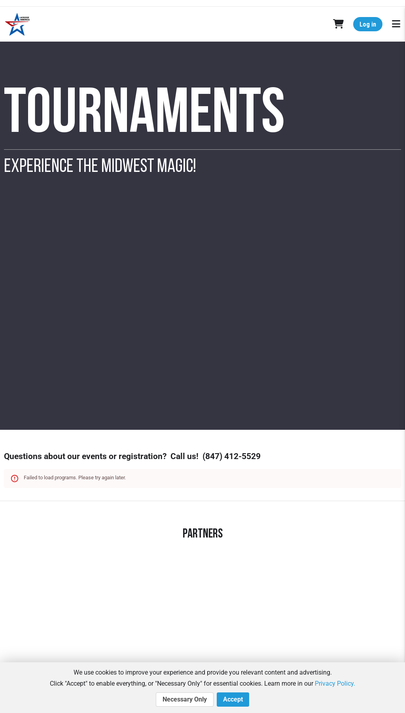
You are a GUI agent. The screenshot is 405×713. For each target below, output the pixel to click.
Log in (368, 24)
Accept (233, 699)
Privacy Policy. (335, 683)
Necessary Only (184, 699)
